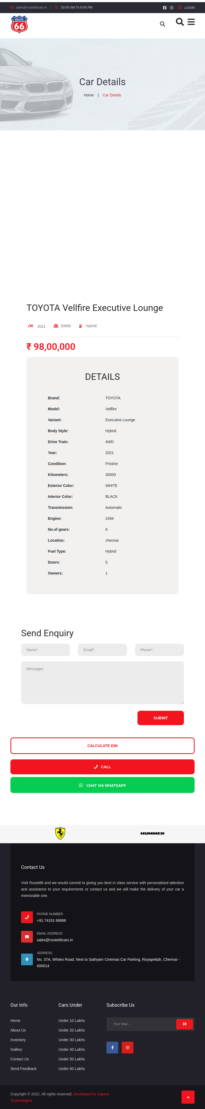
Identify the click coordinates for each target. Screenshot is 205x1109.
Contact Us (19, 1059)
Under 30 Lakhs (71, 1040)
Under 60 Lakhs (71, 1069)
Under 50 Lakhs (71, 1059)
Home (89, 95)
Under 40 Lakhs (71, 1049)
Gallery (16, 1049)
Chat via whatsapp (102, 785)
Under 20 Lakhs (71, 1030)
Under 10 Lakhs (71, 1020)
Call (102, 767)
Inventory (18, 1040)
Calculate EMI (102, 746)
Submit (160, 718)
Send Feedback (23, 1069)
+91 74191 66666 (51, 920)
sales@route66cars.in (31, 7)
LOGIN (186, 8)
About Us (18, 1030)
